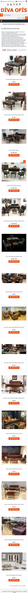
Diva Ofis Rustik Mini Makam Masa (14, 256)
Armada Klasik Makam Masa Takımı (14, 79)
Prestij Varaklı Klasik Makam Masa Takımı (14, 539)
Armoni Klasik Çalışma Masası (14, 185)
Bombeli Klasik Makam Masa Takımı (14, 291)
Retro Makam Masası (14, 150)
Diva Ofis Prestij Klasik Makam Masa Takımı (14, 362)
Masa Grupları (11, 24)
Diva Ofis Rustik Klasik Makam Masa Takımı (14, 221)
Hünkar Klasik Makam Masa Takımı (14, 433)
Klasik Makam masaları (20, 24)
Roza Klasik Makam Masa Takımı (14, 575)
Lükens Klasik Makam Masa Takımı (14, 469)
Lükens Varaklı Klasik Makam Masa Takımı (14, 504)
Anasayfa (5, 24)
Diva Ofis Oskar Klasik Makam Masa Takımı (14, 327)
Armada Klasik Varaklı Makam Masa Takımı (14, 114)
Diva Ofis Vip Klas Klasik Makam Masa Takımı (14, 398)
